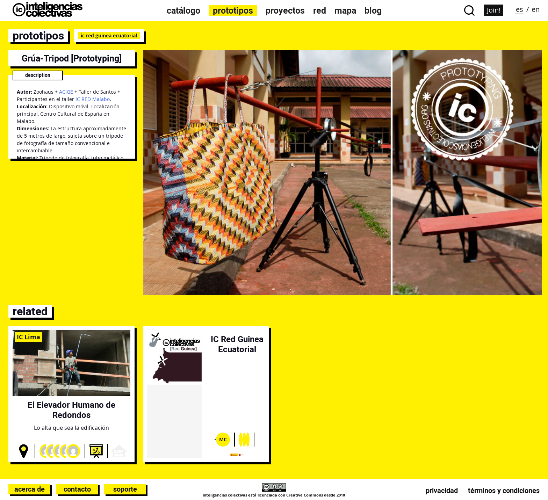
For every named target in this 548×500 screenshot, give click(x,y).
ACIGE (66, 91)
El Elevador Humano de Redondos (71, 410)
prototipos (38, 35)
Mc (223, 439)
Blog (373, 10)
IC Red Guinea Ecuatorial (109, 35)
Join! (493, 10)
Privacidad (442, 490)
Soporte (125, 489)
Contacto (77, 489)
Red (319, 10)
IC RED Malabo (92, 99)
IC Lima (28, 337)
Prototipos (233, 10)
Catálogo (183, 10)
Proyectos (285, 10)
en (536, 9)
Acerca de (29, 489)
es (519, 9)
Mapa (345, 10)
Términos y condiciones (504, 490)
